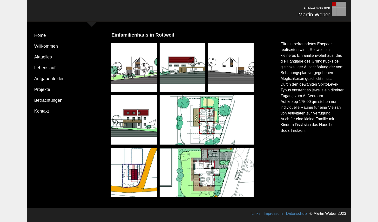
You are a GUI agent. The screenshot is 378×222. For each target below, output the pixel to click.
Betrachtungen (48, 100)
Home (40, 35)
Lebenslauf (44, 67)
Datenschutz (297, 213)
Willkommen (46, 46)
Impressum (273, 213)
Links (256, 213)
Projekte (42, 89)
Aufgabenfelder (49, 78)
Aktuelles (43, 57)
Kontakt (41, 111)
